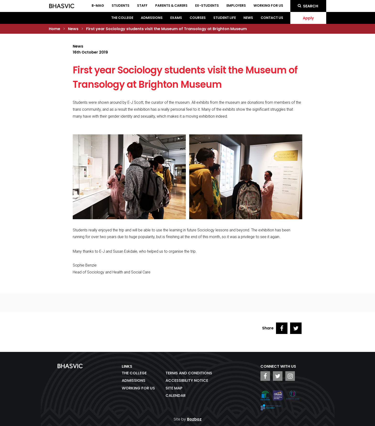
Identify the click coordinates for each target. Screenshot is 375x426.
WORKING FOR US (138, 388)
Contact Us (272, 17)
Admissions (152, 17)
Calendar (175, 395)
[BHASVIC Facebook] (265, 376)
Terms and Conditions (188, 373)
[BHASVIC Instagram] (290, 376)
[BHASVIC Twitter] (277, 376)
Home (54, 29)
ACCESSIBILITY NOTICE (186, 380)
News (248, 17)
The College (122, 17)
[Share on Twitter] (296, 328)
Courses (198, 17)
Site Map (173, 388)
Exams (176, 17)
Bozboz (194, 419)
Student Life (224, 17)
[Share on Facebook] (281, 328)
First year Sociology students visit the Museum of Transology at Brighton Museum (166, 29)
